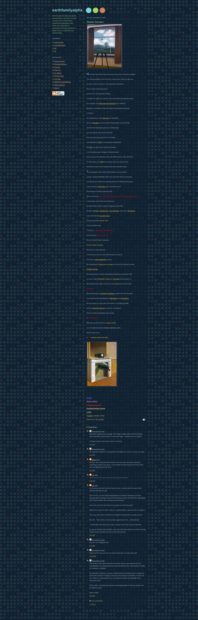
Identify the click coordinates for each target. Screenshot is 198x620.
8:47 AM (92, 535)
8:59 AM (92, 546)
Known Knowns (59, 61)
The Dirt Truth (59, 76)
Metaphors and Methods (62, 82)
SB (55, 48)
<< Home (92, 604)
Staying (56, 88)
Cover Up (57, 70)
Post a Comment (97, 600)
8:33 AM (92, 481)
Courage (57, 67)
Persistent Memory (60, 64)
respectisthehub (59, 45)
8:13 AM (92, 455)
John (94, 460)
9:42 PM (92, 596)
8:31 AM (92, 470)
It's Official (57, 73)
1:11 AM (100, 419)
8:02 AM (92, 444)
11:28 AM (92, 556)
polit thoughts (58, 42)
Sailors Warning (59, 85)
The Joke (57, 79)
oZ (55, 51)
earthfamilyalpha (67, 10)
